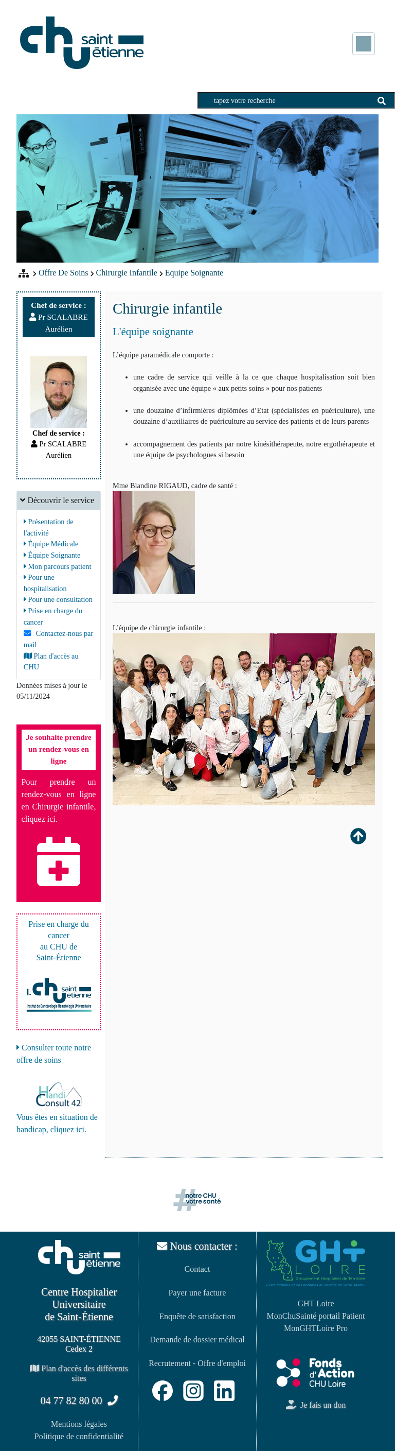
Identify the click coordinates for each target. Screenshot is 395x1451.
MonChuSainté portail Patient (315, 1315)
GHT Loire (315, 1303)
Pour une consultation (58, 599)
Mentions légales (79, 1424)
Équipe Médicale (51, 544)
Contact (197, 1269)
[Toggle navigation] (363, 43)
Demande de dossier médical (197, 1339)
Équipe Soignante (52, 555)
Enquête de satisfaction (197, 1316)
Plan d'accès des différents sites (79, 1373)
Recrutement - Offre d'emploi (197, 1363)
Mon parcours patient (58, 566)
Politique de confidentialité (78, 1436)
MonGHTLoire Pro (316, 1328)
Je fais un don (316, 1405)
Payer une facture (197, 1292)
